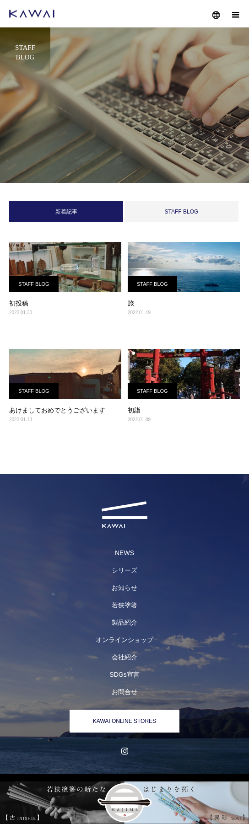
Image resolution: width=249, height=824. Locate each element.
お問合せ (124, 692)
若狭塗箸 (124, 605)
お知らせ (124, 587)
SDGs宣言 (124, 674)
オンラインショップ (124, 639)
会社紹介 (124, 657)
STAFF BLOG (182, 212)
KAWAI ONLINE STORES (124, 721)
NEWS (124, 552)
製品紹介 (124, 622)
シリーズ (124, 570)
